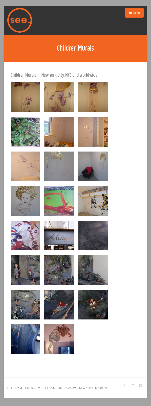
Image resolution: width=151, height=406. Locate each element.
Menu (134, 13)
